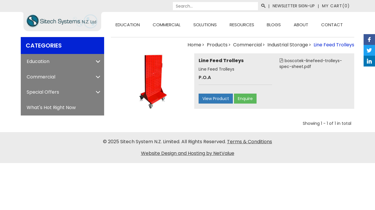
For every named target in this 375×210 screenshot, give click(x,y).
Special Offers (43, 92)
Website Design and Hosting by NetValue (187, 153)
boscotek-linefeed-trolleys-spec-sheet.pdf (310, 63)
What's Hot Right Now (51, 107)
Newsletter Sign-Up (294, 6)
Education (128, 25)
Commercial (166, 25)
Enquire (245, 99)
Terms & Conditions (249, 141)
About (301, 25)
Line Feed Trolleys (334, 44)
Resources (242, 25)
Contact (332, 25)
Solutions (205, 25)
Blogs (274, 25)
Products (217, 44)
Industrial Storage (287, 44)
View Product (215, 99)
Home (194, 44)
